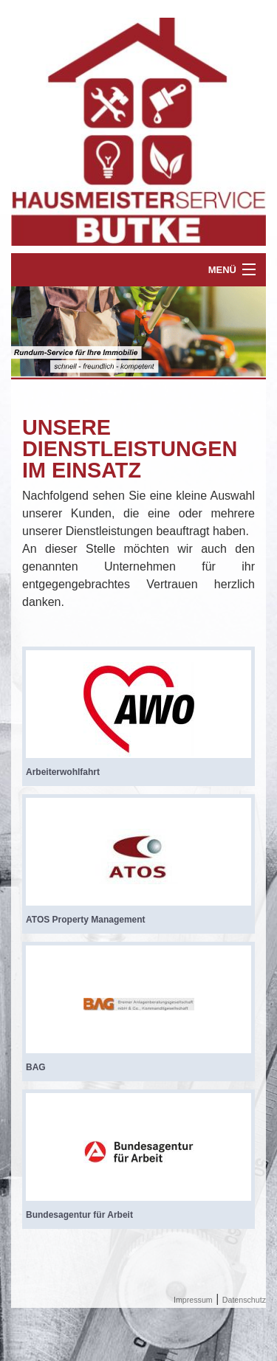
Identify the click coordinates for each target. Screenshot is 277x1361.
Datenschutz (244, 1299)
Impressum (193, 1299)
